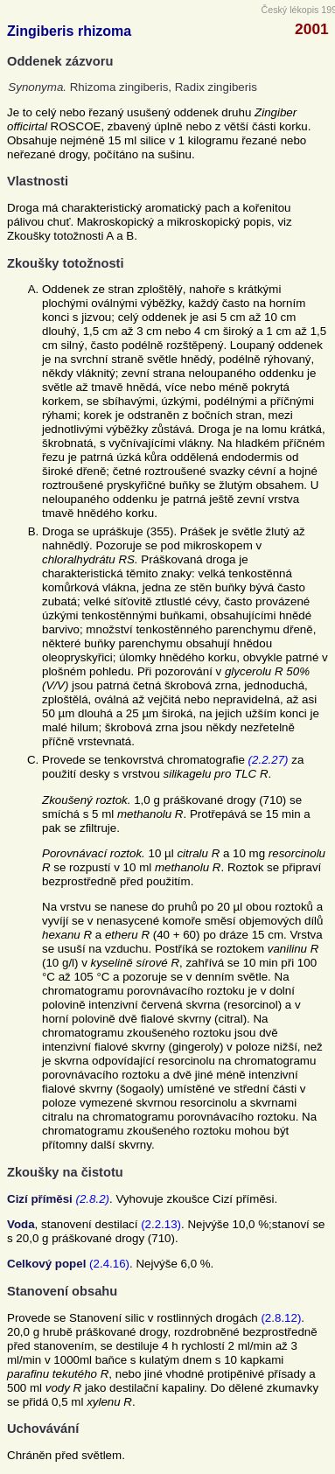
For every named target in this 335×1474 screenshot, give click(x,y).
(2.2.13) (161, 1224)
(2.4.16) (109, 1263)
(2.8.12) (281, 1317)
